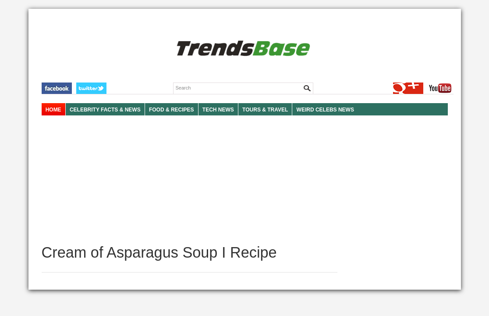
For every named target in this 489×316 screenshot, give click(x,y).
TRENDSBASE (242, 49)
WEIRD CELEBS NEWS (325, 110)
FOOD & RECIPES (171, 110)
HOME (53, 110)
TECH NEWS (218, 110)
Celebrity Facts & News (105, 110)
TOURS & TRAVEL (265, 110)
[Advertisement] (189, 179)
